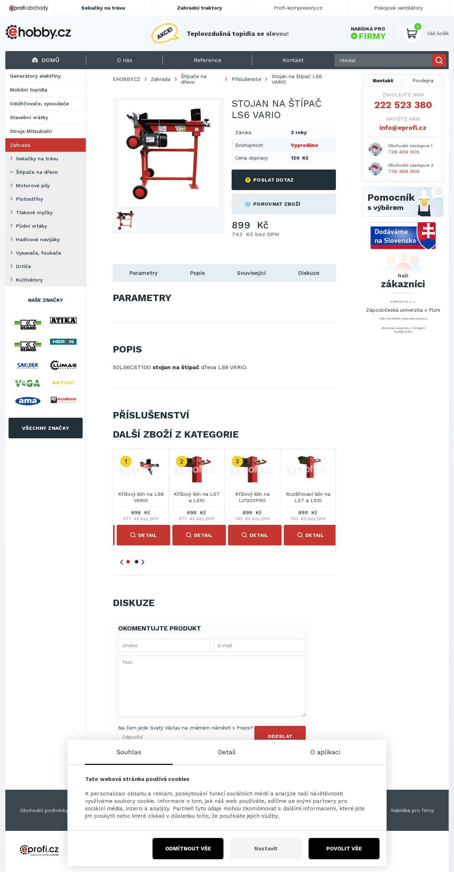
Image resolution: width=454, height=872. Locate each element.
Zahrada (20, 145)
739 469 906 (404, 152)
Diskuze (309, 273)
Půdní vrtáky (31, 226)
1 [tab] (128, 561)
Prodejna (423, 80)
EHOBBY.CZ (126, 79)
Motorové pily (33, 185)
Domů (45, 60)
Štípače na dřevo (37, 172)
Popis (197, 273)
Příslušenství (246, 79)
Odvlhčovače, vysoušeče (39, 103)
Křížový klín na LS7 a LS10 (197, 497)
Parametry (143, 273)
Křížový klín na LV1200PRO (252, 497)
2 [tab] (136, 561)
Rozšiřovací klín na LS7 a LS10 (308, 497)
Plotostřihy (29, 199)
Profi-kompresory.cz (298, 8)
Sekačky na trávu (37, 158)
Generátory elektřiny (35, 76)
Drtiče (23, 266)
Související (251, 273)
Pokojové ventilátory (398, 8)
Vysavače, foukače (38, 253)
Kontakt (383, 80)
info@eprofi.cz (403, 127)
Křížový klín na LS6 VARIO (141, 497)
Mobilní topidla (28, 90)
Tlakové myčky (34, 212)
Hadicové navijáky (38, 239)
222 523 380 (403, 105)
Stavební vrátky (29, 117)
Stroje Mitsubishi (31, 131)
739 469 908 (404, 171)
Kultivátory (29, 280)
